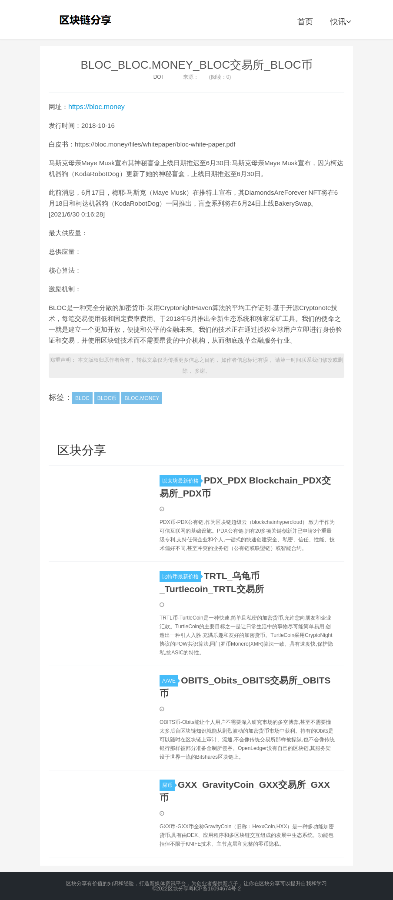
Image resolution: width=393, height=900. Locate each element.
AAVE (170, 681)
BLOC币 (107, 398)
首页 (305, 21)
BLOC (82, 398)
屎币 (168, 785)
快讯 (340, 21)
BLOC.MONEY (141, 398)
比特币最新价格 (181, 576)
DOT (158, 77)
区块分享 (86, 20)
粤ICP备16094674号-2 (215, 889)
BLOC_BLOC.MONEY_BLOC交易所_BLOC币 (196, 64)
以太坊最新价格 (181, 481)
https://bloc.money (96, 106)
